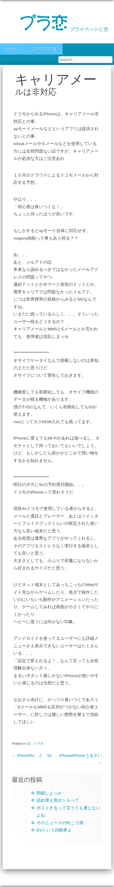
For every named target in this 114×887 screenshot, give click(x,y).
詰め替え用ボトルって (57, 800)
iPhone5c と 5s (31, 755)
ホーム (12, 49)
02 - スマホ (35, 743)
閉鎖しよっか (49, 793)
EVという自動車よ (54, 830)
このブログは (44, 49)
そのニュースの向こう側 (59, 823)
